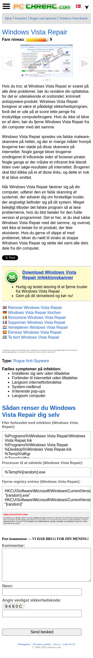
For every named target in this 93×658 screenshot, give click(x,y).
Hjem (8, 18)
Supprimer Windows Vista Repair (36, 322)
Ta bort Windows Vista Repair (34, 337)
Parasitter (21, 18)
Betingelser (24, 651)
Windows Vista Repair (74, 18)
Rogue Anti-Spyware (43, 18)
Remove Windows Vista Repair (35, 308)
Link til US (69, 651)
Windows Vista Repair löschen (34, 312)
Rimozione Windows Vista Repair (37, 317)
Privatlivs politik (42, 651)
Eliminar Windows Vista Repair (35, 332)
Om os (57, 651)
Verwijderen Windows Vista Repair (38, 327)
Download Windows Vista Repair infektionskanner (49, 275)
